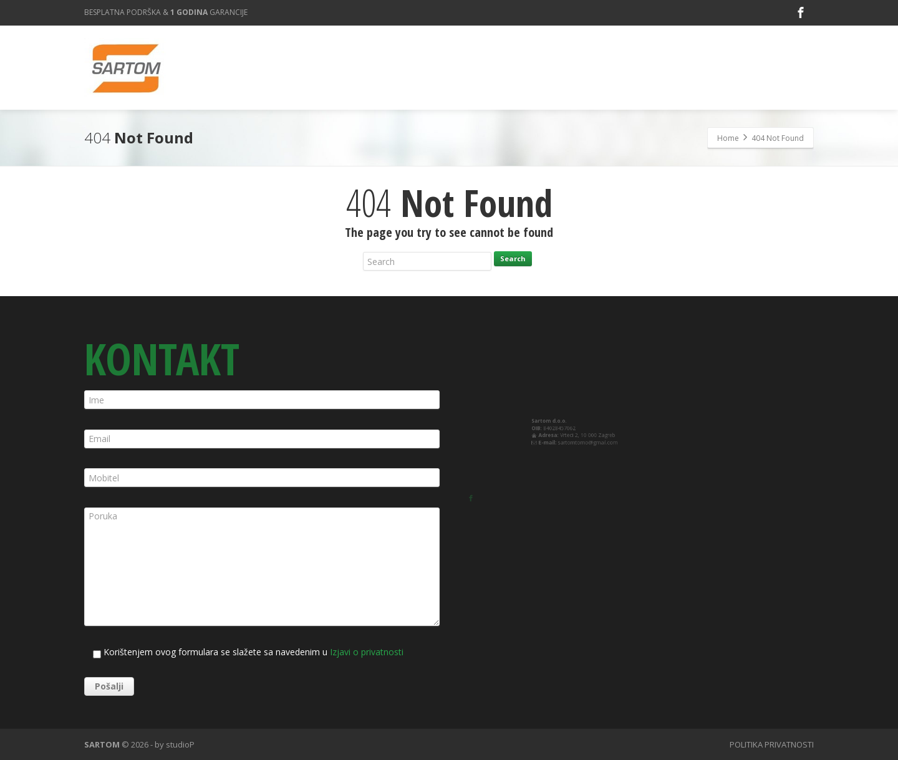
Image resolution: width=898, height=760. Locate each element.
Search (513, 258)
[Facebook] (800, 12)
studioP (180, 744)
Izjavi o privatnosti (366, 652)
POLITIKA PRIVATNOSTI (772, 744)
